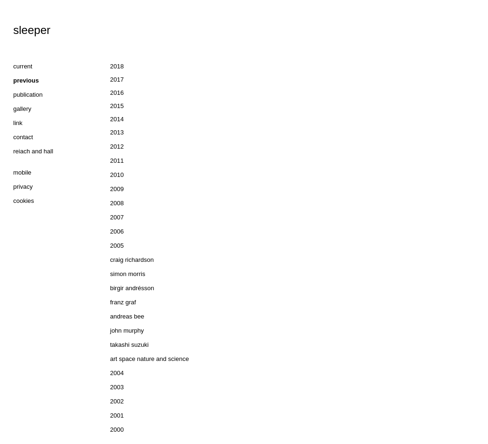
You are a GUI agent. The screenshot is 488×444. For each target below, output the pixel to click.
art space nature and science (149, 358)
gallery (22, 108)
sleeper (32, 30)
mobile (22, 172)
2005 (117, 245)
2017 (117, 79)
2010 (117, 174)
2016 (117, 92)
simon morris (127, 273)
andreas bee (127, 316)
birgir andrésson (132, 288)
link (18, 122)
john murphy (127, 330)
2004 (117, 373)
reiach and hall (33, 151)
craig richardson (132, 259)
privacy (23, 186)
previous (26, 80)
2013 (117, 132)
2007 (117, 217)
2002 (117, 401)
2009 (117, 189)
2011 (117, 160)
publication (28, 94)
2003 (117, 387)
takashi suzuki (129, 344)
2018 (117, 66)
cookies (23, 200)
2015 (117, 105)
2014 (117, 119)
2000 (117, 429)
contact (23, 137)
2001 (117, 415)
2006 (117, 231)
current (22, 66)
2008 (117, 203)
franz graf (123, 302)
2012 (117, 146)
